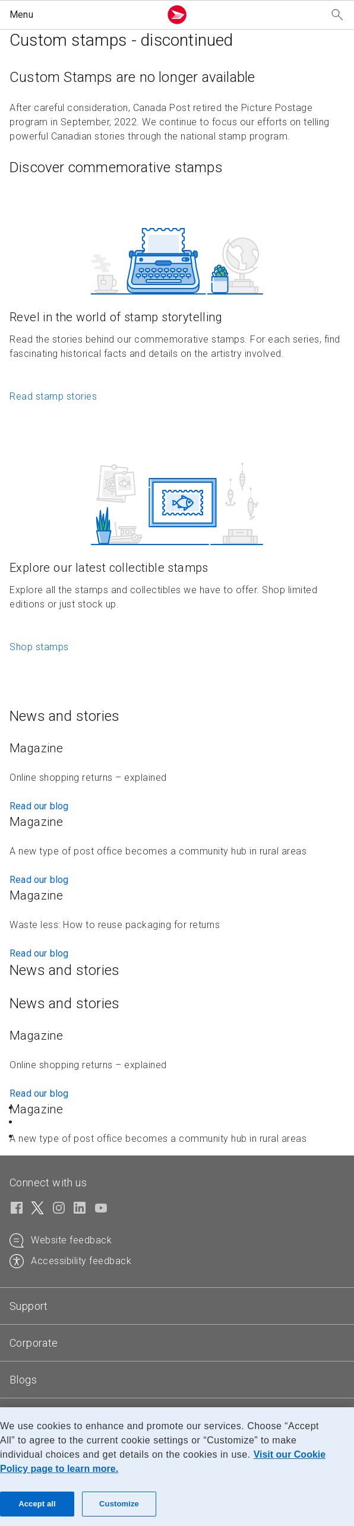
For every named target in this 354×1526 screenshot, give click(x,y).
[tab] (177, 1306)
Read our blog (39, 806)
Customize (119, 1503)
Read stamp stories (53, 396)
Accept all (37, 1503)
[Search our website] (337, 15)
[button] (83, 15)
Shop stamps (39, 647)
